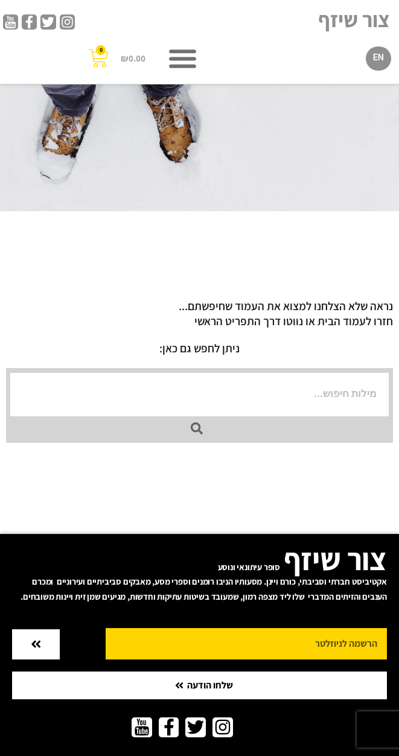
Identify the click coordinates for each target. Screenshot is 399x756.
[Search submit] (196, 428)
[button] (182, 58)
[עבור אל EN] (378, 58)
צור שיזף (354, 19)
